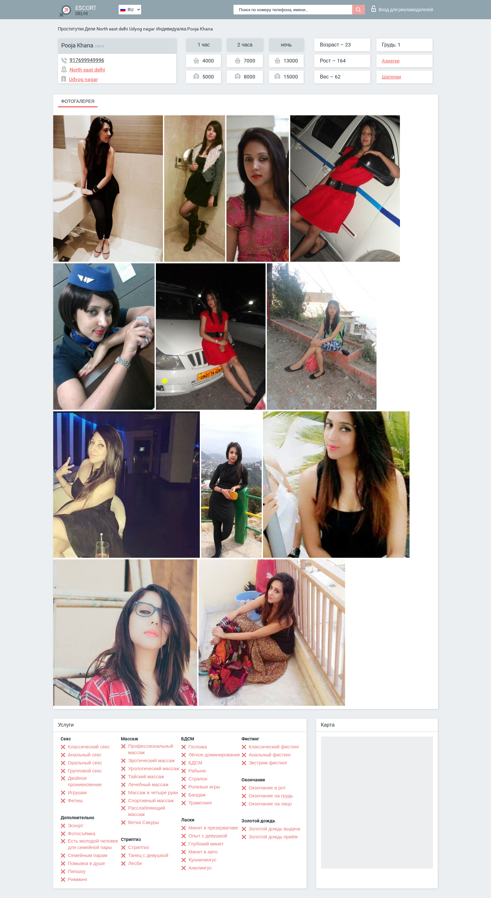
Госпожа (198, 747)
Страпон (198, 779)
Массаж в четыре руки (153, 792)
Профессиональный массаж (151, 749)
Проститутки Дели (77, 28)
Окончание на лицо (270, 804)
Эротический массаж (151, 760)
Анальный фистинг (270, 755)
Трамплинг (200, 803)
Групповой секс (85, 771)
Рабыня (197, 771)
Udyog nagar (142, 28)
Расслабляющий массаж (146, 811)
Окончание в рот (267, 788)
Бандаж (197, 795)
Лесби (135, 863)
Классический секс (89, 747)
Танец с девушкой (148, 855)
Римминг (78, 879)
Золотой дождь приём (273, 837)
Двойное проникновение (85, 781)
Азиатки (391, 61)
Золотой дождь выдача (275, 829)
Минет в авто (203, 852)
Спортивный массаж (151, 800)
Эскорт (75, 825)
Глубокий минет (206, 844)
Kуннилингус (202, 860)
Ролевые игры (204, 787)
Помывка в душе (86, 863)
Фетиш (75, 800)
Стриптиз (138, 847)
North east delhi (112, 28)
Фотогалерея (78, 101)
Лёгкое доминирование (214, 755)
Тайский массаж (146, 776)
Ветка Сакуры (143, 822)
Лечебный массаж (148, 784)
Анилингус (200, 868)
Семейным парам (87, 855)
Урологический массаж (153, 768)
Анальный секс (85, 755)
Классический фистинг (274, 747)
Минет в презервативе (213, 828)
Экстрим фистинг (268, 763)
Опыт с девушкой (208, 836)
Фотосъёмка (81, 833)
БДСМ (195, 763)
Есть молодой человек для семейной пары (93, 844)
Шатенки (391, 77)
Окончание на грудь (271, 796)
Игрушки (77, 792)
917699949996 (87, 60)
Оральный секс (85, 763)
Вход (402, 8)
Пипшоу (77, 871)
